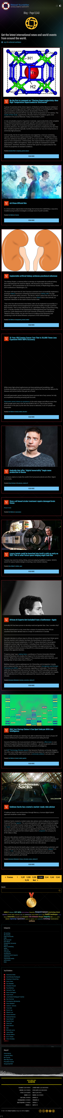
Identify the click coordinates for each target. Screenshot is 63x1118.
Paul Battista (11, 215)
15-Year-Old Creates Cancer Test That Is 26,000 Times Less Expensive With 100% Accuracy (33, 338)
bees (5, 962)
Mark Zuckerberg (9, 946)
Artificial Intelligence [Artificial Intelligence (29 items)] (25, 912)
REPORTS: (35, 1098)
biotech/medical (25, 320)
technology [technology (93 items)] (46, 919)
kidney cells (45, 293)
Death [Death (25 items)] (23, 914)
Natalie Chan (10, 1021)
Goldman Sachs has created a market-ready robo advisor (32, 807)
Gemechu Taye (10, 990)
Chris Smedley (10, 1039)
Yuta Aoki (9, 1008)
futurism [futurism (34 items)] (40, 914)
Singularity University (10, 943)
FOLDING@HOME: (21, 1100)
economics (26, 680)
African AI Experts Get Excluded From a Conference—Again (33, 620)
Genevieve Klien (12, 151)
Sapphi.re (27, 1111)
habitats (17, 566)
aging (5, 948)
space (21, 566)
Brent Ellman (10, 1025)
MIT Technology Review (15, 750)
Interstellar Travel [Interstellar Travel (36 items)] (18, 917)
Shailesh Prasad (11, 986)
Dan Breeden (10, 983)
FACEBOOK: (21, 1088)
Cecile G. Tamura (11, 1006)
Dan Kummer (10, 999)
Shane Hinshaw (12, 483)
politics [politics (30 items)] (58, 917)
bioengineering (18, 320)
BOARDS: (34, 1095)
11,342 (52, 877)
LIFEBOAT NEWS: (36, 1088)
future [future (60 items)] (36, 914)
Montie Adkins (10, 1034)
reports (26, 750)
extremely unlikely (38, 754)
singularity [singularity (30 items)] (32, 919)
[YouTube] (50, 1111)
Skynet (6, 945)
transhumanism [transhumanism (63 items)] (54, 919)
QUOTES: (34, 1105)
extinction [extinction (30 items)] (33, 914)
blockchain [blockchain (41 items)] (5, 914)
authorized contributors (15, 42)
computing (19, 151)
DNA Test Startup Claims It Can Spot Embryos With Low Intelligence (31, 730)
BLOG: (34, 1093)
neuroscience (18, 512)
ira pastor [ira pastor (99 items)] (25, 917)
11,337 (23, 877)
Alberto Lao (9, 1012)
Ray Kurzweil (7, 940)
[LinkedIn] (47, 1111)
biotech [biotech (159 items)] (45, 912)
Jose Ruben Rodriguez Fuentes (15, 997)
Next (34, 880)
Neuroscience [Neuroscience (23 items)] (55, 917)
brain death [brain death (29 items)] (9, 914)
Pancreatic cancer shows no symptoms (17, 401)
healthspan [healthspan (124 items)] (54, 915)
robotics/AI (25, 483)
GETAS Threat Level (31, 1081)
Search (60, 890)
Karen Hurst (9, 994)
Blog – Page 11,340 (31, 13)
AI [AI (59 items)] (8, 912)
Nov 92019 (6, 101)
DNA (5, 938)
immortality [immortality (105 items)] (11, 917)
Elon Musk (7, 941)
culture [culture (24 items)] (21, 914)
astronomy (7, 957)
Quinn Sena (9, 981)
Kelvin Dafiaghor (11, 992)
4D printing (7, 935)
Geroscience (7, 1053)
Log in (5, 42)
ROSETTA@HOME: (21, 1103)
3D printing (7, 933)
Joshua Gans (22, 654)
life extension (19, 483)
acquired (42, 831)
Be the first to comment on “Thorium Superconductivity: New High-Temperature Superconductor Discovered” (34, 101)
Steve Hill (9, 1023)
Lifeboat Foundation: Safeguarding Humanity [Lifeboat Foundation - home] (27, 5)
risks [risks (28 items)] (29, 919)
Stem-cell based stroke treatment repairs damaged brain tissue (32, 502)
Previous (10, 877)
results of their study (10, 115)
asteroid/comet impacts (11, 955)
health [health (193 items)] (47, 914)
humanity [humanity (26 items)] (59, 914)
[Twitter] (43, 1111)
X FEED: (21, 1093)
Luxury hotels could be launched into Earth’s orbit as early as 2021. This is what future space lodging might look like (34, 554)
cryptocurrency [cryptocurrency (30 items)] (17, 914)
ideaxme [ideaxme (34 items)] (5, 917)
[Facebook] (40, 1111)
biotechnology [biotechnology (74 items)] (52, 912)
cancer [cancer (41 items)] (13, 914)
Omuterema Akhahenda (13, 680)
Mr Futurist (7, 1057)
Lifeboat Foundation (12, 1111)
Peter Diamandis (8, 936)
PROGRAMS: (35, 1100)
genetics (24, 758)
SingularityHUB (8, 1064)
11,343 (58, 877)
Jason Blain (9, 1032)
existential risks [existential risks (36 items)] (28, 914)
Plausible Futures (9, 1061)
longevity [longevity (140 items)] (47, 917)
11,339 (34, 877)
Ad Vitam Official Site (18, 203)
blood (39, 297)
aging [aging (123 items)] (6, 912)
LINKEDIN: (21, 1090)
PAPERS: (34, 1103)
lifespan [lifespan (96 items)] (40, 917)
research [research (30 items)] (26, 919)
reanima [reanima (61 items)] (7, 919)
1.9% (11, 851)
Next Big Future (8, 1059)
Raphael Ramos (11, 1017)
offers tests (48, 742)
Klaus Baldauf (11, 566)
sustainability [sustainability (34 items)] (40, 919)
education (25, 412)
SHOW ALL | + (6, 1041)
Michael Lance (10, 1030)
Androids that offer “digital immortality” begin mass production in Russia (30, 471)
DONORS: (26, 1095)
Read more (31, 156)
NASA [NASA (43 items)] (51, 917)
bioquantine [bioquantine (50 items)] (32, 912)
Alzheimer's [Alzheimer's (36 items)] (11, 912)
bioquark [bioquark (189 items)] (38, 912)
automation (7, 960)
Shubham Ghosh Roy (12, 979)
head (8, 827)
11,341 (47, 877)
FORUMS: (27, 1105)
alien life (6, 950)
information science (27, 859)
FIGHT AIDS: (22, 1098)
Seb (7, 1028)
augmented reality (9, 958)
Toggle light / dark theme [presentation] (60, 6)
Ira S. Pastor (9, 1036)
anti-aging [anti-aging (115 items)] (17, 912)
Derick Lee (9, 1010)
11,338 (28, 877)
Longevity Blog (8, 1055)
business (22, 680)
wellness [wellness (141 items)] (32, 921)
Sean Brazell (10, 1019)
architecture (7, 953)
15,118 (27, 880)
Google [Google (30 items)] (43, 914)
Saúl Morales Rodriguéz (13, 977)
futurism (17, 215)
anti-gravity (7, 952)
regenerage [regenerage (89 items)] (13, 919)
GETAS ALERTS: (36, 1090)
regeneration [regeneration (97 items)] (21, 919)
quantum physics (25, 151)
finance (21, 859)
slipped (50, 849)
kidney (13, 293)
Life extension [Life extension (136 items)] (33, 917)
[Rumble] (53, 1111)
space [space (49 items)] (36, 919)
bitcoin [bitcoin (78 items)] (58, 912)
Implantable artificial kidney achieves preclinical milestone (33, 276)
